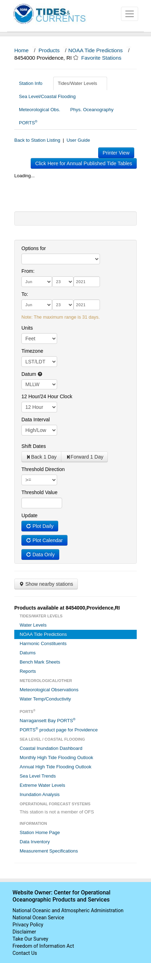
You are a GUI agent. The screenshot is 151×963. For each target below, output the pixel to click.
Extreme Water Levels (42, 785)
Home (21, 50)
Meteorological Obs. (39, 109)
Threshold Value (39, 492)
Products (49, 50)
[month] (36, 281)
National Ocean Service (38, 917)
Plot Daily (40, 526)
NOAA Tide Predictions (95, 50)
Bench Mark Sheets (40, 662)
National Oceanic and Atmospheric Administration (68, 910)
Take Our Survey (30, 939)
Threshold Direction (43, 469)
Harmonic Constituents (43, 643)
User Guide (78, 140)
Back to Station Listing (37, 140)
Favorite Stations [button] (104, 58)
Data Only (40, 554)
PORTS (28, 122)
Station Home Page (40, 832)
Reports (28, 671)
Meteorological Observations (49, 689)
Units (27, 328)
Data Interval (35, 419)
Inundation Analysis (40, 794)
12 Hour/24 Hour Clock (46, 396)
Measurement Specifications (49, 851)
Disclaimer (24, 932)
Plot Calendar (44, 540)
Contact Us (24, 953)
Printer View (116, 153)
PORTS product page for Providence (59, 729)
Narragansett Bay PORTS (48, 720)
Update (29, 515)
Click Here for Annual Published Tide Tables (83, 163)
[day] (63, 281)
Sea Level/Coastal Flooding (50, 96)
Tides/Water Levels (80, 83)
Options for (33, 248)
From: (28, 271)
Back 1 (41, 457)
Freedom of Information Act (43, 946)
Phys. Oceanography (92, 109)
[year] (87, 281)
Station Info (33, 83)
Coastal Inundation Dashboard (51, 748)
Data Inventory (35, 841)
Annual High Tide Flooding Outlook (55, 766)
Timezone (32, 351)
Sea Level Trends (38, 776)
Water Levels (33, 625)
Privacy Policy (27, 924)
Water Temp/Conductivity (45, 699)
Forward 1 (85, 457)
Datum (31, 374)
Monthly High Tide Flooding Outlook (56, 757)
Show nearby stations (46, 584)
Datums (28, 652)
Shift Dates (33, 446)
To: (24, 294)
